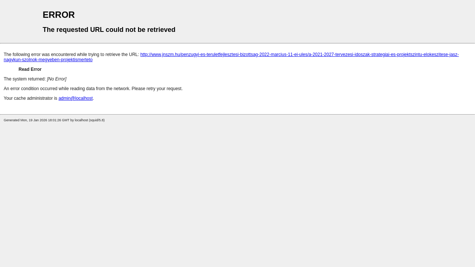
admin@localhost (76, 98)
